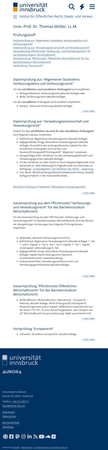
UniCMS (16, 447)
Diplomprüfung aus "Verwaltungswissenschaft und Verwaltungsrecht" (51, 47)
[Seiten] (92, 6)
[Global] (82, 7)
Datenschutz (9, 416)
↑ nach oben (88, 111)
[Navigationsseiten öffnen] (15, 17)
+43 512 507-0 (20, 401)
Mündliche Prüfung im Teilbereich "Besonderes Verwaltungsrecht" (50, 186)
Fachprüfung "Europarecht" (28, 65)
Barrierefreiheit (10, 422)
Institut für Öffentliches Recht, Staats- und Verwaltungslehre (56, 16)
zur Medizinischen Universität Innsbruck (50, 447)
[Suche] (72, 6)
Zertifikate (8, 426)
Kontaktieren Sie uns (13, 405)
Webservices (27, 447)
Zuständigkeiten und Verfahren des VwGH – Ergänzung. (63, 168)
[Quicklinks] (82, 6)
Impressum (8, 412)
